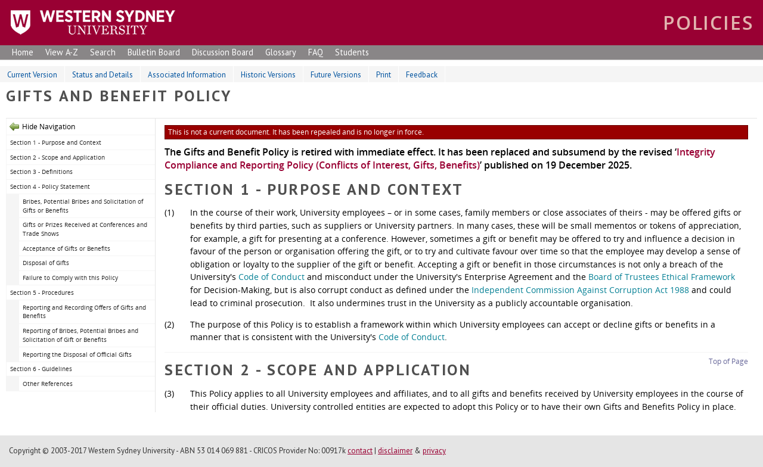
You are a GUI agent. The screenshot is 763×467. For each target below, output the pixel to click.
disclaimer (395, 451)
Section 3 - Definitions (41, 171)
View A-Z (61, 52)
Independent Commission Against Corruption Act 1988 (580, 289)
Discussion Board (222, 52)
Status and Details (102, 75)
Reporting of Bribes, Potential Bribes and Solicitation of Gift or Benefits (80, 335)
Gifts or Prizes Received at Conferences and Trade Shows (85, 229)
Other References (48, 383)
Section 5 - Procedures (42, 292)
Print (383, 75)
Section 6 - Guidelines (41, 369)
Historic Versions (268, 75)
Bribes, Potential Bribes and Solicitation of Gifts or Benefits (83, 205)
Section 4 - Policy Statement (50, 186)
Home (22, 52)
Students (352, 52)
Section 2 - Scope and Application (57, 157)
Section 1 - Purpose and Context (55, 142)
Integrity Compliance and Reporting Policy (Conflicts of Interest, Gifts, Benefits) (440, 158)
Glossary (280, 52)
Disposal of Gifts (46, 263)
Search (103, 52)
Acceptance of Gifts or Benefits (66, 248)
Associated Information (187, 75)
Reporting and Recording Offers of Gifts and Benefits (84, 311)
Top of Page (728, 361)
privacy (434, 451)
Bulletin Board (154, 52)
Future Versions (336, 75)
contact (360, 451)
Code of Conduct (271, 276)
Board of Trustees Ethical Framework (661, 276)
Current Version (32, 75)
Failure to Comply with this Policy (70, 277)
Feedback (422, 75)
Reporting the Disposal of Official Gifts (77, 354)
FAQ (315, 52)
